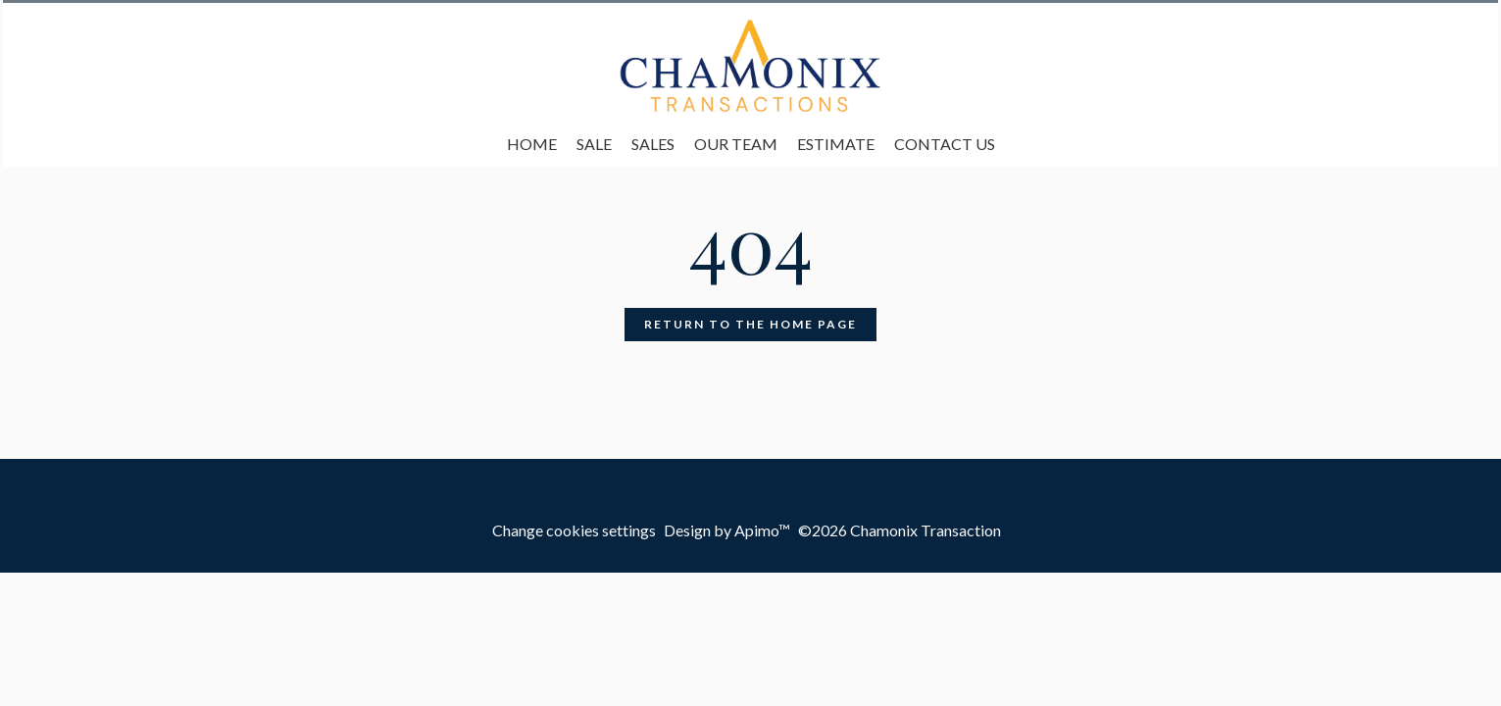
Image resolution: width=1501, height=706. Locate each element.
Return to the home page (750, 324)
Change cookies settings (574, 530)
